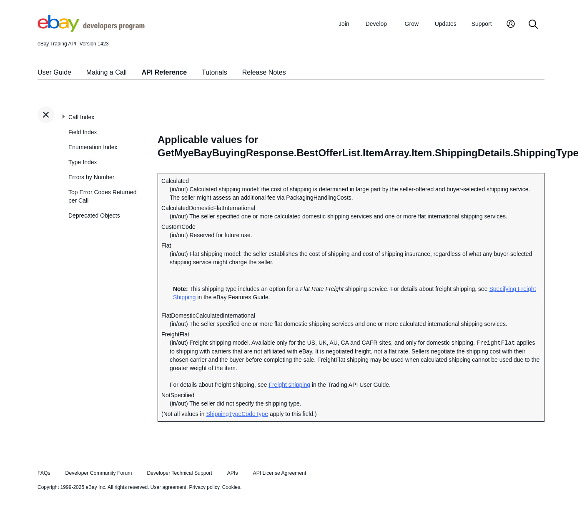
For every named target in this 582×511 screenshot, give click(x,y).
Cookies (231, 487)
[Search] (533, 25)
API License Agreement (279, 473)
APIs (232, 473)
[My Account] (511, 25)
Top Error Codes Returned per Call (102, 196)
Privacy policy (204, 487)
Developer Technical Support (179, 473)
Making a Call (106, 72)
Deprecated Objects (94, 215)
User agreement (168, 487)
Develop (376, 23)
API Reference (164, 72)
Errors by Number (91, 177)
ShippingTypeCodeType (237, 414)
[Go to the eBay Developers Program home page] (91, 29)
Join (344, 23)
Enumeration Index (93, 147)
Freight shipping (289, 384)
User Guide (54, 72)
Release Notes (264, 72)
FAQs (44, 473)
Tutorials (214, 72)
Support (482, 23)
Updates (446, 23)
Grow (412, 23)
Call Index (81, 117)
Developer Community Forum (98, 473)
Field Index (82, 132)
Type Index (82, 162)
